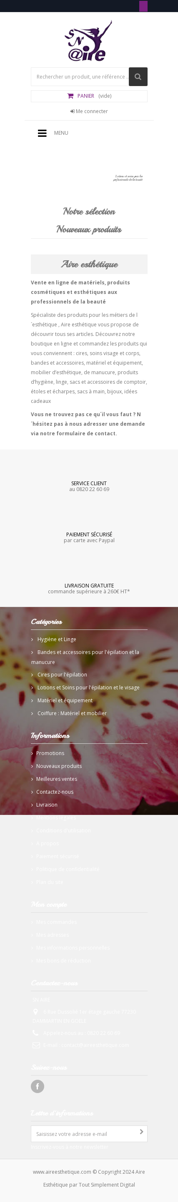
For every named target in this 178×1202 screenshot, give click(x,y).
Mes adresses (52, 934)
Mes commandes (56, 922)
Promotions (50, 753)
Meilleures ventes (56, 778)
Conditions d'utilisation (63, 830)
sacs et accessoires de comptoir (108, 381)
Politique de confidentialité (68, 869)
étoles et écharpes (53, 391)
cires (81, 353)
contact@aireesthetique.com (95, 1045)
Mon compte (48, 904)
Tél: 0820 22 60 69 (143, 6)
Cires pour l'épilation (61, 674)
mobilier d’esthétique (56, 372)
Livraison (47, 804)
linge (61, 381)
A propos (47, 843)
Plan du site (49, 882)
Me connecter (89, 111)
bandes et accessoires (57, 362)
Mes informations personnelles (73, 947)
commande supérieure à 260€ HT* (89, 588)
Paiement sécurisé (57, 856)
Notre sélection (89, 211)
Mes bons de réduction (63, 960)
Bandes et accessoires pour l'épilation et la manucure (85, 657)
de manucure (99, 372)
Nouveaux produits (88, 229)
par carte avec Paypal (89, 537)
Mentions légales (56, 817)
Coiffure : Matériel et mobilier (71, 713)
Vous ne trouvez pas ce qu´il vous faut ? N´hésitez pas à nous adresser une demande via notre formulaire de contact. (88, 424)
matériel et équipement (114, 362)
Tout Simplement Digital (107, 1184)
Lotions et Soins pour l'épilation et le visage (88, 687)
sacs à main (91, 391)
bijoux (114, 391)
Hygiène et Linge (56, 639)
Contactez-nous (54, 791)
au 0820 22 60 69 (89, 486)
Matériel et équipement (64, 700)
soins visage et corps (114, 353)
